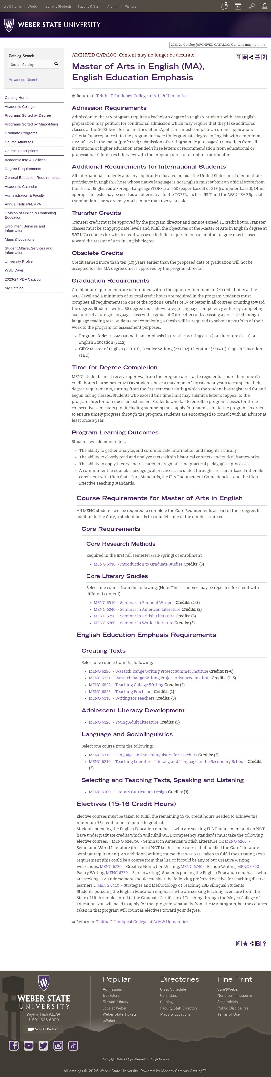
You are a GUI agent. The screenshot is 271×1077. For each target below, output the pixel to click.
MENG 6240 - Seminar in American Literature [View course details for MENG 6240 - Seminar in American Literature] (137, 610)
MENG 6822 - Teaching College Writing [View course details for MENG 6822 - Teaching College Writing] (126, 685)
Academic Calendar (21, 186)
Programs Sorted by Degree (28, 115)
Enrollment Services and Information (25, 228)
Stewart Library (115, 1001)
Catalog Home (17, 97)
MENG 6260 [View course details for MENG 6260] (236, 842)
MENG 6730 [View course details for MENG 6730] (111, 867)
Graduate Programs (21, 133)
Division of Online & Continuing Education (30, 215)
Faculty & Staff (89, 6)
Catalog (166, 1001)
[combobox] (218, 45)
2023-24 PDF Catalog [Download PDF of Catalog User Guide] (23, 279)
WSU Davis (14, 270)
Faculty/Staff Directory (179, 1008)
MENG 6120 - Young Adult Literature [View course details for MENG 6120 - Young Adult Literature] (123, 723)
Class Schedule (173, 989)
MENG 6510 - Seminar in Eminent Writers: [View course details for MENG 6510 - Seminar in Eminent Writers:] (134, 603)
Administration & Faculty (25, 195)
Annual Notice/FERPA (23, 204)
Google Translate (159, 1059)
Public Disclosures (232, 1008)
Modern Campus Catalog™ (183, 1070)
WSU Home (12, 6)
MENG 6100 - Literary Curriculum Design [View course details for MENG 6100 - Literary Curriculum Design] (128, 792)
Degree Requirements (23, 169)
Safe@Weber (228, 989)
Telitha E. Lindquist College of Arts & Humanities (142, 96)
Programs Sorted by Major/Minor (31, 124)
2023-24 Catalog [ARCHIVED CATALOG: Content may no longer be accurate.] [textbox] (219, 44)
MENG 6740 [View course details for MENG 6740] (191, 867)
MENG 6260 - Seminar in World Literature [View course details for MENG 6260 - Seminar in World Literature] (133, 623)
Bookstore (111, 995)
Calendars (168, 995)
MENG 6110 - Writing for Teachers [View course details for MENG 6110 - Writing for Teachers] (122, 699)
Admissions (112, 989)
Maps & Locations (19, 239)
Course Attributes (19, 142)
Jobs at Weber (114, 1008)
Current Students (58, 6)
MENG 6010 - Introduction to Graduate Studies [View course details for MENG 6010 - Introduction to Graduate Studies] (138, 565)
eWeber (33, 6)
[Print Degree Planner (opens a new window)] (238, 57)
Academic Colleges (21, 106)
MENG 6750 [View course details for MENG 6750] (248, 867)
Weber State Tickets (119, 1014)
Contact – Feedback (43, 1029)
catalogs (76, 1070)
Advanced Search (23, 79)
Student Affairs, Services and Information (28, 250)
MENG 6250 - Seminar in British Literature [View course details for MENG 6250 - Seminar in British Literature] (134, 616)
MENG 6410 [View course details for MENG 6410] (108, 886)
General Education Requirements (32, 177)
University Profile (19, 261)
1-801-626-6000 (43, 1019)
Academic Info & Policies (25, 160)
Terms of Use (228, 1014)
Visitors (130, 6)
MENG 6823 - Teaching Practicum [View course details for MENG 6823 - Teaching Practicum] (121, 692)
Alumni (112, 6)
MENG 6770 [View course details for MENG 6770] (117, 873)
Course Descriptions (21, 151)
